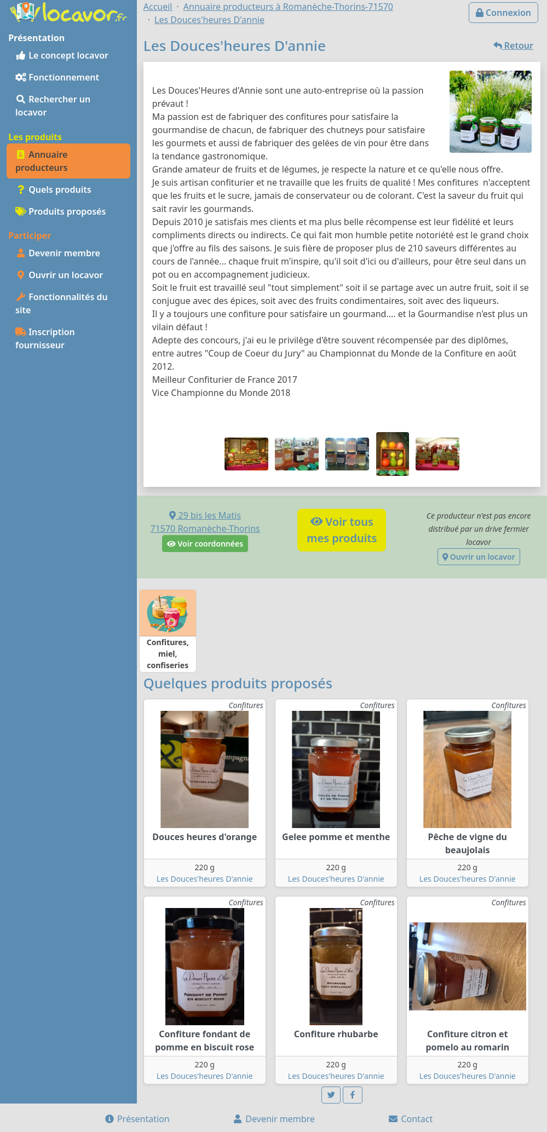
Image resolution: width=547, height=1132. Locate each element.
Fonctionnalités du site (61, 303)
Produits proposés (60, 211)
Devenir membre (57, 253)
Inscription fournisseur (45, 338)
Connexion (503, 13)
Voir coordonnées (205, 543)
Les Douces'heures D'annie (205, 879)
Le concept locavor (61, 55)
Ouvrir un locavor (59, 275)
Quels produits (53, 189)
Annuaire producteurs (41, 161)
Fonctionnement (57, 77)
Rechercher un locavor (52, 105)
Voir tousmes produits (342, 529)
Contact (410, 1119)
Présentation (137, 1119)
